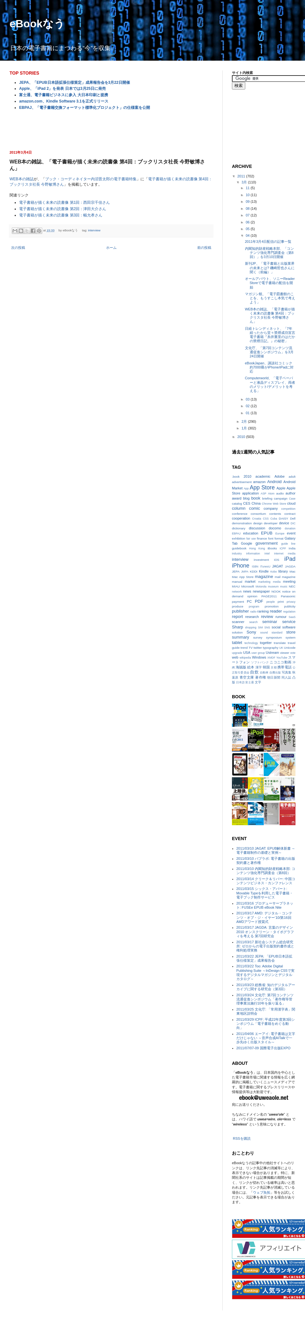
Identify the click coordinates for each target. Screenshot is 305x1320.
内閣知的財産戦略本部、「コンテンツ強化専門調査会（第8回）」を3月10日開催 (269, 253)
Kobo (273, 571)
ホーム (111, 247)
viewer (284, 652)
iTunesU (265, 566)
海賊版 (241, 667)
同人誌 (286, 677)
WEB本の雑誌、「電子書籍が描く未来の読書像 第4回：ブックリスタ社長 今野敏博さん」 (270, 315)
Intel (267, 553)
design (257, 523)
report (237, 616)
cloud (291, 503)
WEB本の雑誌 (22, 179)
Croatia (256, 518)
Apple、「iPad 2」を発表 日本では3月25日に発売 (62, 88)
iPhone (240, 565)
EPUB (267, 533)
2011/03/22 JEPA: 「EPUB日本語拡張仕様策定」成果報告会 (264, 958)
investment (261, 559)
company (271, 508)
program (254, 606)
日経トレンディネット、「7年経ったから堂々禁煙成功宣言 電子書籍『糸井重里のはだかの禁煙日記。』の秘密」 (270, 335)
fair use (251, 538)
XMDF (271, 657)
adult (292, 476)
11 (248, 188)
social (276, 627)
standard (277, 632)
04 (248, 235)
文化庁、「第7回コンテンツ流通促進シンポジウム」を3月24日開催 (269, 352)
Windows (259, 657)
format (278, 538)
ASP (264, 493)
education (250, 533)
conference (239, 513)
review (267, 616)
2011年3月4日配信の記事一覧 (268, 241)
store (290, 632)
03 (248, 399)
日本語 (240, 682)
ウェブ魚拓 (261, 1192)
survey (257, 637)
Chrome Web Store (274, 503)
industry (237, 553)
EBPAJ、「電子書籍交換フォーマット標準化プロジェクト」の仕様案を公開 (84, 107)
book (256, 498)
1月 (244, 428)
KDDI (253, 571)
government (266, 543)
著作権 (260, 677)
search (253, 622)
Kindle (264, 571)
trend (244, 647)
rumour (281, 617)
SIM (260, 627)
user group (258, 652)
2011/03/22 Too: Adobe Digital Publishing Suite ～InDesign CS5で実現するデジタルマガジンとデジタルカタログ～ (265, 972)
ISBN (255, 566)
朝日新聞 (274, 677)
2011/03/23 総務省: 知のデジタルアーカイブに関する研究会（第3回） (265, 987)
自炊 (254, 672)
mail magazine (285, 577)
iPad (289, 559)
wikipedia (245, 657)
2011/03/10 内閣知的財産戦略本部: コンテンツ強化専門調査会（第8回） (265, 871)
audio (280, 493)
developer (271, 523)
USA (246, 652)
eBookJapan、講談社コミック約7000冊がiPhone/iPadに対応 (269, 367)
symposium (274, 637)
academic (262, 476)
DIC (293, 523)
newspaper (261, 591)
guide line (288, 543)
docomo (275, 528)
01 (248, 413)
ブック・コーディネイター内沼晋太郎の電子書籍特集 (91, 179)
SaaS (291, 617)
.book (236, 476)
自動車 (264, 672)
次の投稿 (18, 247)
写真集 (286, 672)
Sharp (237, 627)
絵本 (250, 667)
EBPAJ (236, 533)
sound (264, 632)
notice (286, 591)
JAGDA (290, 566)
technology (251, 643)
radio (253, 611)
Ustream (272, 652)
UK (281, 647)
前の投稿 (204, 247)
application (250, 493)
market (250, 581)
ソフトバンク (260, 662)
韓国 (266, 667)
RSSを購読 (242, 1138)
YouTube (282, 657)
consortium (258, 513)
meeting (289, 581)
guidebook (239, 548)
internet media (284, 553)
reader (276, 611)
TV (250, 647)
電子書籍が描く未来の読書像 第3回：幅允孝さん (60, 215)
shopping (250, 627)
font (270, 538)
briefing (267, 498)
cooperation (241, 518)
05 (248, 229)
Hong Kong (257, 548)
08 (248, 208)
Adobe (279, 476)
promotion (272, 606)
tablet (237, 642)
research (252, 617)
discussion (257, 528)
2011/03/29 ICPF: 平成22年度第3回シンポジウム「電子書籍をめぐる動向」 (265, 1024)
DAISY (283, 518)
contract (289, 513)
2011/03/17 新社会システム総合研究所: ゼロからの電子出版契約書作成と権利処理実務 (265, 946)
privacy (291, 601)
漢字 (258, 667)
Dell (292, 518)
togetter (266, 643)
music (284, 586)
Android (274, 481)
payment (238, 601)
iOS (276, 559)
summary (240, 637)
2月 (244, 421)
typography (270, 647)
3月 (244, 182)
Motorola (260, 586)
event (291, 533)
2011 (241, 176)
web (235, 657)
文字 (258, 682)
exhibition (238, 538)
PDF (259, 601)
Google (246, 543)
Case (292, 498)
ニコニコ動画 (280, 662)
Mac (292, 571)
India (292, 548)
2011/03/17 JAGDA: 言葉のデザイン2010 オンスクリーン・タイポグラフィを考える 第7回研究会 (265, 931)
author (290, 493)
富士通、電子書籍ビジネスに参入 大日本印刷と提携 (63, 95)
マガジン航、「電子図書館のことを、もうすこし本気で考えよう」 (270, 298)
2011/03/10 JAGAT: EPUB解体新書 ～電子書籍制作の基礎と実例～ (265, 850)
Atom (271, 493)
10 (248, 195)
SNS (267, 627)
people (270, 601)
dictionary (238, 528)
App (246, 488)
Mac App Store (243, 577)
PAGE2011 (269, 596)
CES (246, 503)
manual (237, 581)
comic (254, 508)
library (283, 571)
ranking (263, 611)
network (237, 591)
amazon (259, 482)
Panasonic (288, 596)
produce (237, 606)
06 (248, 222)
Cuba (273, 518)
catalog (237, 503)
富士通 (249, 682)
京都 (273, 667)
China (256, 503)
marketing (264, 581)
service (288, 621)
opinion (252, 596)
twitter (258, 647)
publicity (289, 606)
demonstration (242, 523)
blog (246, 498)
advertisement (242, 482)
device (284, 523)
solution (237, 632)
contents (275, 513)
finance (262, 538)
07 (248, 215)
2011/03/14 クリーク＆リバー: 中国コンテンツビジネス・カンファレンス (265, 881)
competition (288, 508)
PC (249, 601)
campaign (281, 498)
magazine (264, 576)
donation (290, 528)
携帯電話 (284, 667)
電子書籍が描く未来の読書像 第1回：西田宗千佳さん (64, 202)
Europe (279, 533)
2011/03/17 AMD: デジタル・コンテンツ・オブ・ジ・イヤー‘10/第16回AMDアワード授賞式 (264, 917)
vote (292, 652)
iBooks (272, 548)
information (253, 553)
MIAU (236, 586)
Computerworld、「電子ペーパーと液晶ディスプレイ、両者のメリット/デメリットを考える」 (270, 384)
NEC (292, 586)
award (236, 498)
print (281, 601)
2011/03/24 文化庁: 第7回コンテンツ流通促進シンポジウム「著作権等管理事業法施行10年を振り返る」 (265, 999)
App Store (262, 487)
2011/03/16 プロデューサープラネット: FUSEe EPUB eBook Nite (264, 905)
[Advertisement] (111, 129)
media (277, 581)
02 (248, 406)
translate (280, 643)
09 (248, 201)
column (239, 508)
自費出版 (275, 672)
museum (273, 586)
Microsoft (247, 586)
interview (94, 230)
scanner (238, 622)
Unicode (289, 647)
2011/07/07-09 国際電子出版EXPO (263, 1048)
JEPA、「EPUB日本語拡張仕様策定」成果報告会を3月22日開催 (74, 82)
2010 (241, 437)
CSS (265, 518)
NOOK (276, 591)
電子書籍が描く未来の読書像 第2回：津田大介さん (62, 209)
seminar (269, 621)
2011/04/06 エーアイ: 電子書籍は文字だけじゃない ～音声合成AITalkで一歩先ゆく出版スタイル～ (265, 1038)
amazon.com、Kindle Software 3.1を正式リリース (63, 101)
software (288, 627)
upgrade (237, 652)
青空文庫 (247, 677)
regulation (289, 611)
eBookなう (37, 23)
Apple (280, 488)
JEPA (236, 571)
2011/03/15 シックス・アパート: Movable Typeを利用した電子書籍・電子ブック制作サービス (264, 893)
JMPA (244, 571)
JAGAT (277, 566)
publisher (240, 611)
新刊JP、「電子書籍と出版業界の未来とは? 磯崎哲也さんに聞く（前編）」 (270, 268)
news (247, 591)
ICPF (283, 548)
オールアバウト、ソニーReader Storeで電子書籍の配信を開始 (270, 283)
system (290, 637)
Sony (251, 632)
